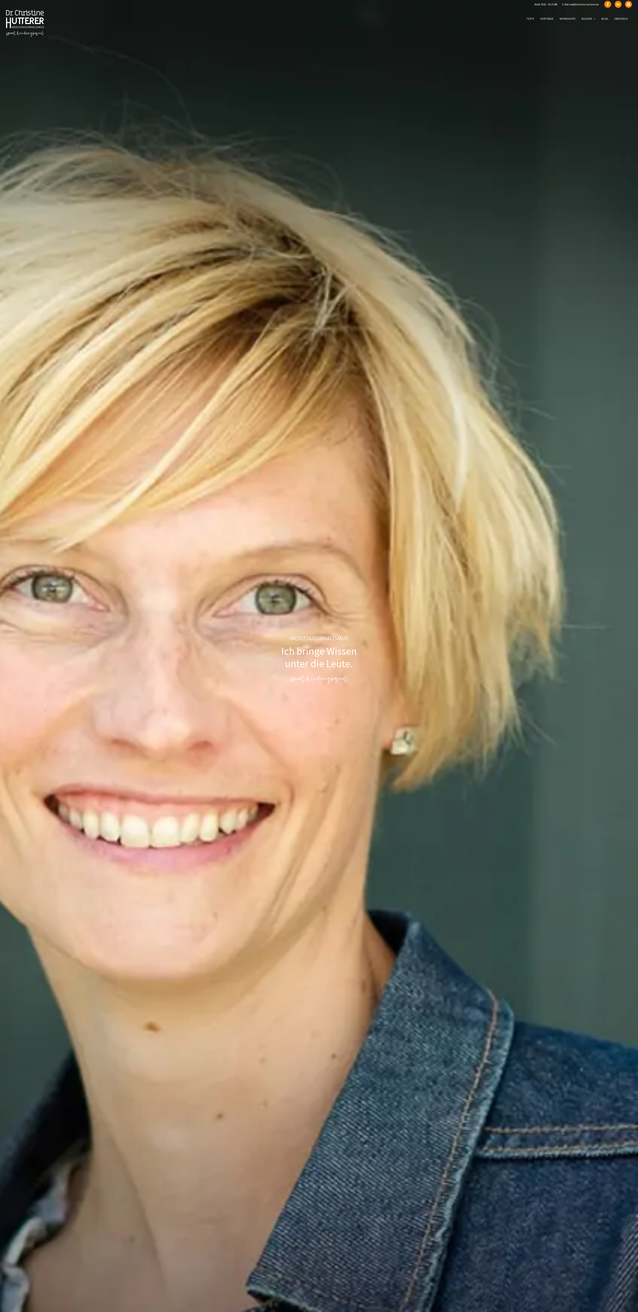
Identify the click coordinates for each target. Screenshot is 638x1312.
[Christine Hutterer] (25, 23)
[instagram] (628, 4)
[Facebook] (607, 4)
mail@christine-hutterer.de (584, 4)
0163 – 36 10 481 (549, 4)
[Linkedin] (618, 4)
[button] (595, 18)
